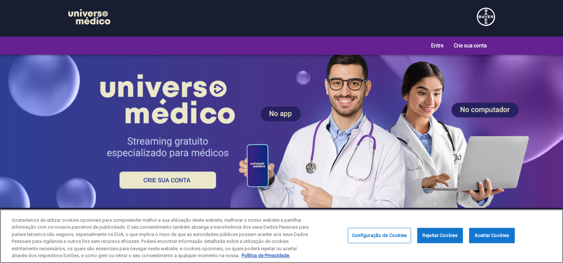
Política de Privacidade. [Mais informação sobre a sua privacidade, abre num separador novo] (265, 255)
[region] (281, 236)
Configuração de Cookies (379, 235)
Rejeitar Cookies (439, 235)
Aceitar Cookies (492, 235)
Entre (437, 46)
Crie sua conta (470, 46)
